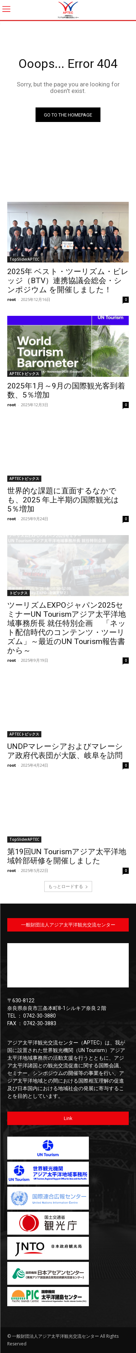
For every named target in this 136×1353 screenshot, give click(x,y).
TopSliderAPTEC (24, 259)
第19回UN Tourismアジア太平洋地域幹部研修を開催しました (66, 856)
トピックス (18, 592)
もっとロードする (68, 886)
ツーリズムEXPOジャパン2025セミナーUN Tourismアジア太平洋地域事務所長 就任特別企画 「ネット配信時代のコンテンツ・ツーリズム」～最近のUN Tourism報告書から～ (66, 628)
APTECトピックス (24, 373)
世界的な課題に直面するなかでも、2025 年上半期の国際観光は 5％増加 (63, 499)
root (11, 299)
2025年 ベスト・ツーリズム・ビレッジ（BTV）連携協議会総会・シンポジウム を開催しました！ (68, 280)
